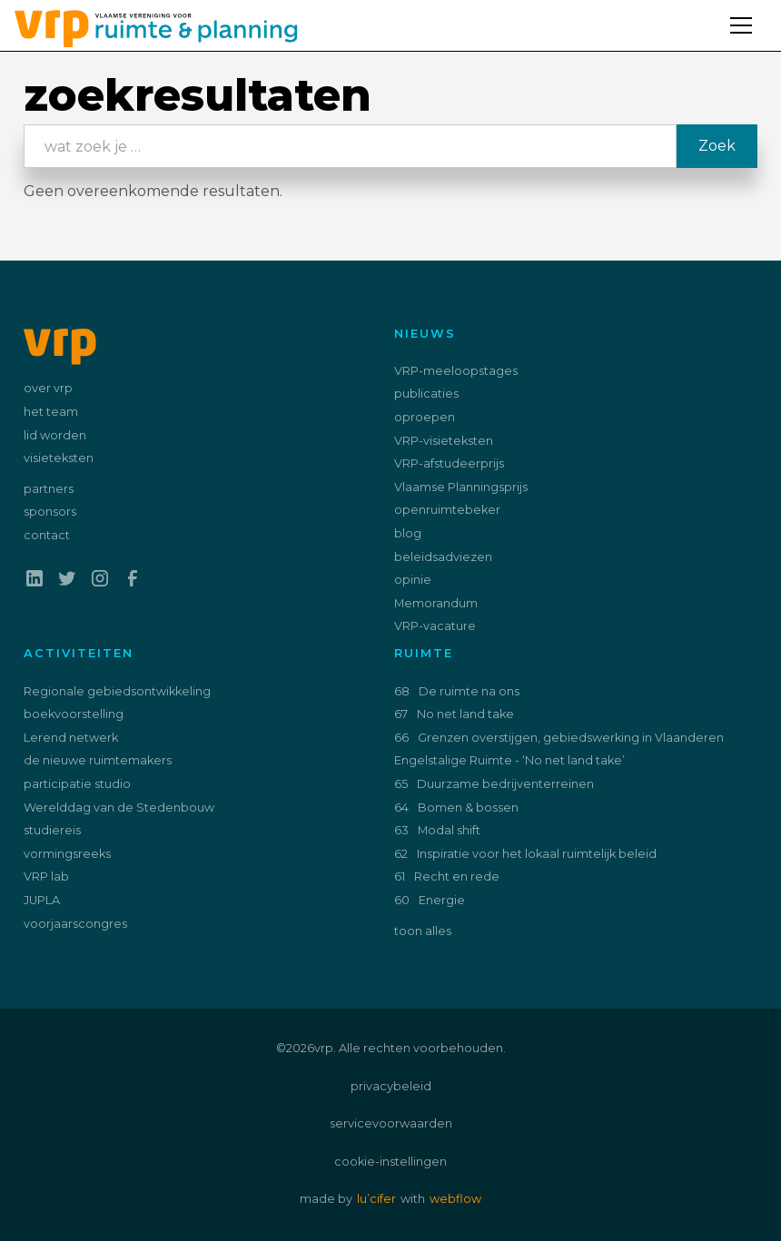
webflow (455, 1199)
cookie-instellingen (390, 1161)
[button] (748, 14)
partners (49, 489)
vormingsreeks (67, 854)
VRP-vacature (435, 626)
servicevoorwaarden (391, 1123)
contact (47, 535)
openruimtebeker (447, 510)
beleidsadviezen (443, 557)
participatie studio (77, 784)
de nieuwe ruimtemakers (98, 760)
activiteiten (78, 653)
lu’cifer (376, 1199)
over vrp (48, 388)
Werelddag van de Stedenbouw (119, 807)
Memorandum (436, 603)
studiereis (52, 830)
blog (407, 533)
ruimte (423, 653)
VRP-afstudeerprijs (449, 463)
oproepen (424, 417)
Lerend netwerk (71, 737)
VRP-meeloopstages (456, 371)
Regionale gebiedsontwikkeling (117, 691)
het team (51, 412)
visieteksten (59, 458)
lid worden (55, 435)
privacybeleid (391, 1086)
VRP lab (46, 876)
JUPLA (42, 900)
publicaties (426, 393)
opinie (412, 579)
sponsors (50, 511)
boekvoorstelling (74, 714)
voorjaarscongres (75, 924)
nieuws (425, 333)
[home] (149, 25)
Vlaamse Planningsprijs (461, 487)
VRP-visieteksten (443, 441)
